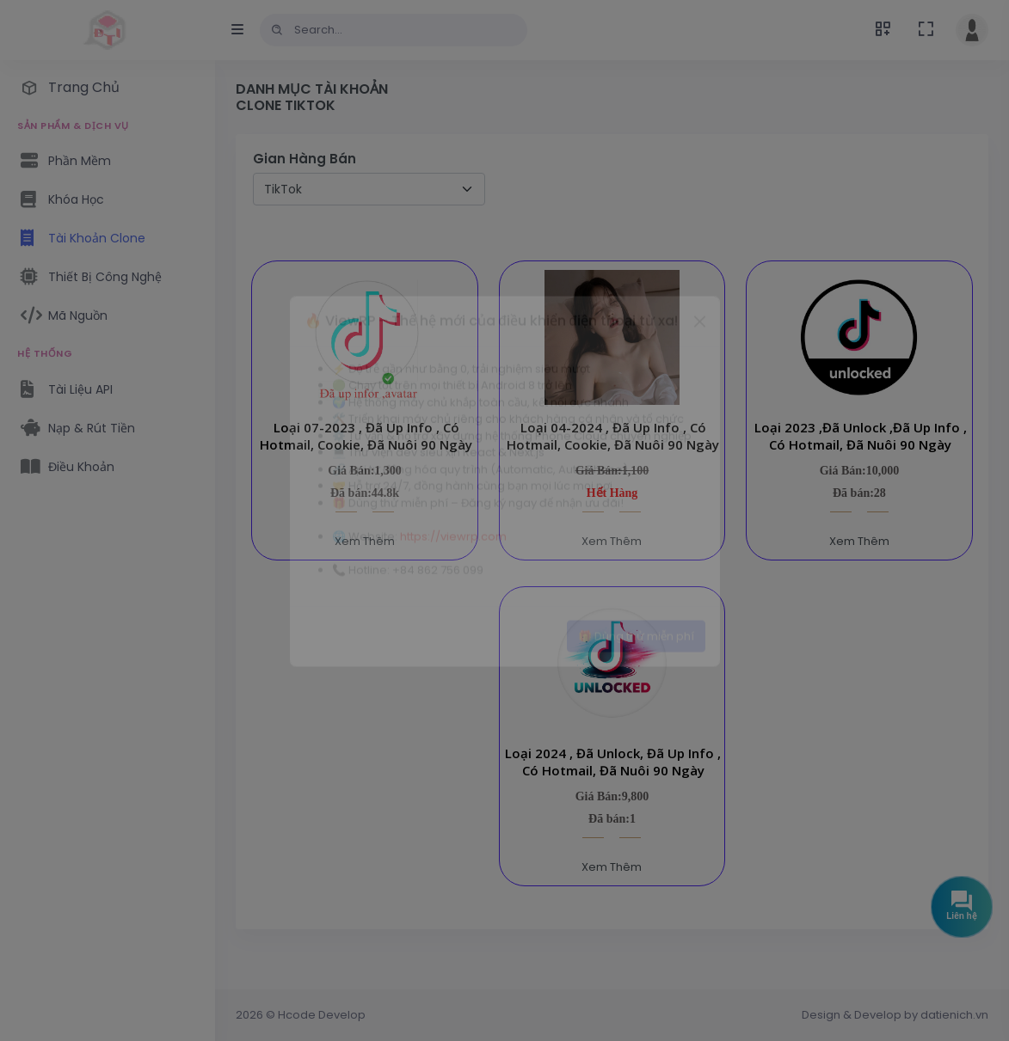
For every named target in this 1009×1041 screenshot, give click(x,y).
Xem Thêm (365, 541)
